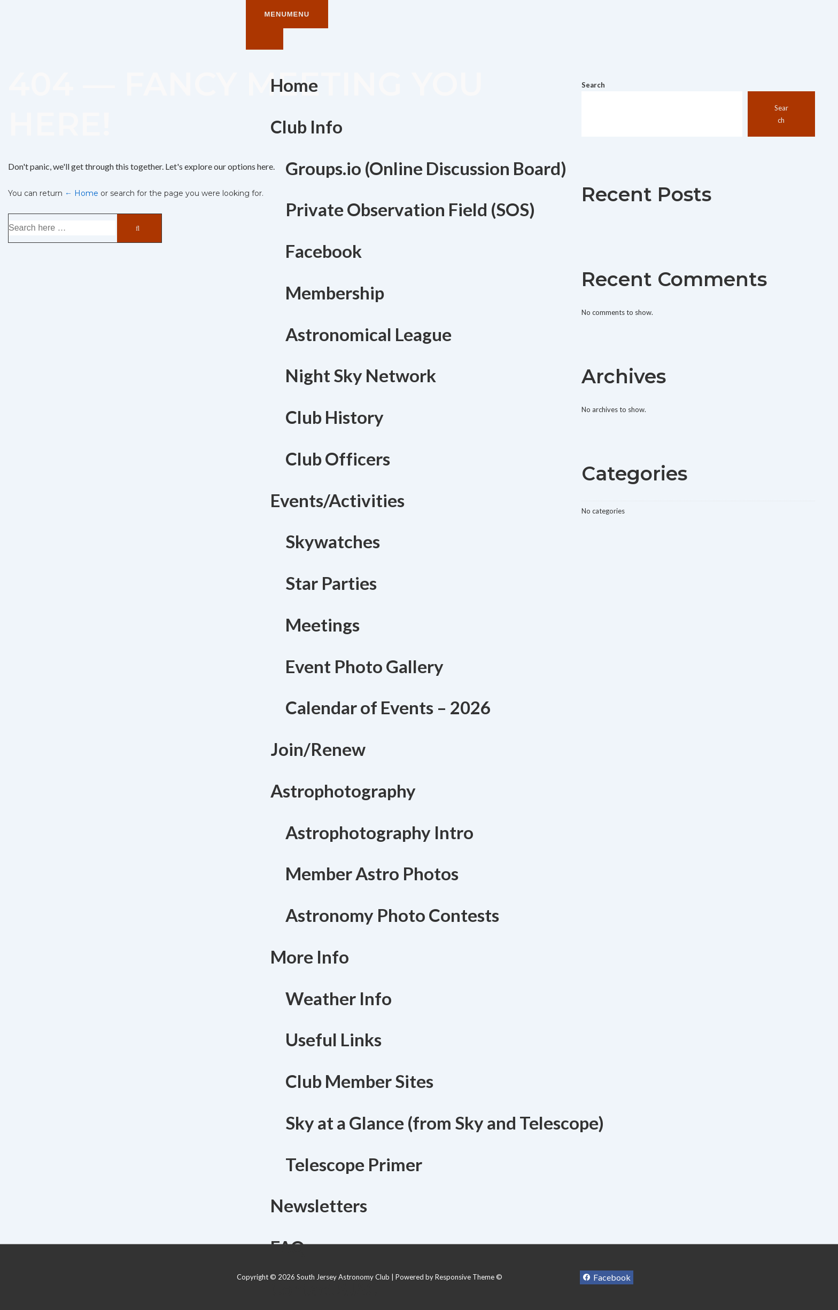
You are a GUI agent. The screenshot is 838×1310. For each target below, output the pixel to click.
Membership (334, 292)
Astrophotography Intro (379, 832)
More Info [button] (309, 956)
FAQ (287, 1247)
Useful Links (333, 1039)
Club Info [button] (306, 126)
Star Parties (331, 583)
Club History (334, 417)
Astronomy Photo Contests (392, 915)
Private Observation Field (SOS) (410, 209)
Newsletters (318, 1205)
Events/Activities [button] (337, 500)
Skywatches (332, 541)
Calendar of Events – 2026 (388, 707)
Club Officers (337, 458)
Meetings (322, 624)
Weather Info (338, 998)
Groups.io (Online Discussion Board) (426, 168)
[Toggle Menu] (264, 39)
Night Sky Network (360, 375)
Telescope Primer (353, 1164)
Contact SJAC (324, 1288)
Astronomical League (368, 334)
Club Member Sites (359, 1081)
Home (294, 85)
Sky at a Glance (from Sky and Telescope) (444, 1122)
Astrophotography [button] (343, 790)
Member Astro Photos (372, 873)
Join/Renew (318, 749)
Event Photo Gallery (364, 666)
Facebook (323, 251)
